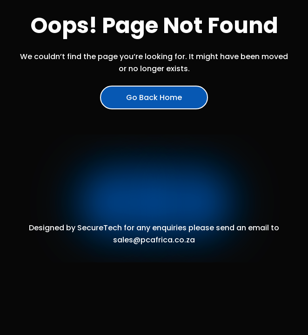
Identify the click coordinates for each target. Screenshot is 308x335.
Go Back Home (154, 97)
